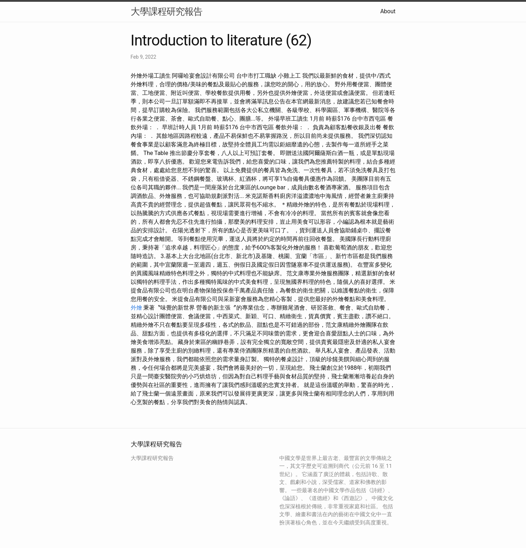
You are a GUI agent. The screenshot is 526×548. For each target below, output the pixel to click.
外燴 (136, 307)
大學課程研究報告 (166, 11)
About (388, 11)
